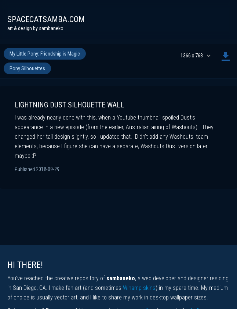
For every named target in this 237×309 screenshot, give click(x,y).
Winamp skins (139, 287)
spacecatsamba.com (46, 19)
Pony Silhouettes (27, 68)
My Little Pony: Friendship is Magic (45, 54)
